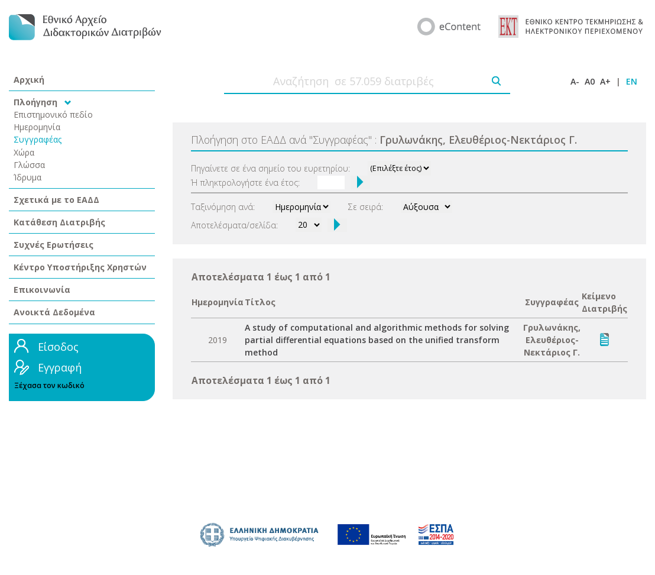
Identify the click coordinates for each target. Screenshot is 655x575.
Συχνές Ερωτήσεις (53, 244)
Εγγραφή (60, 367)
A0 (590, 81)
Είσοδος (58, 347)
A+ (605, 81)
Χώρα (24, 152)
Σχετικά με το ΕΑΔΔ (56, 199)
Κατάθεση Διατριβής (59, 222)
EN (631, 81)
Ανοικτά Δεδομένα (54, 312)
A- (574, 81)
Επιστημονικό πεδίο (53, 114)
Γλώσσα (29, 164)
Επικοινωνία (42, 289)
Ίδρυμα (27, 177)
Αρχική (29, 79)
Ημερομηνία (37, 127)
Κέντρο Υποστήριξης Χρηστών (80, 267)
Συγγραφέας (38, 139)
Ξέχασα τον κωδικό (49, 385)
